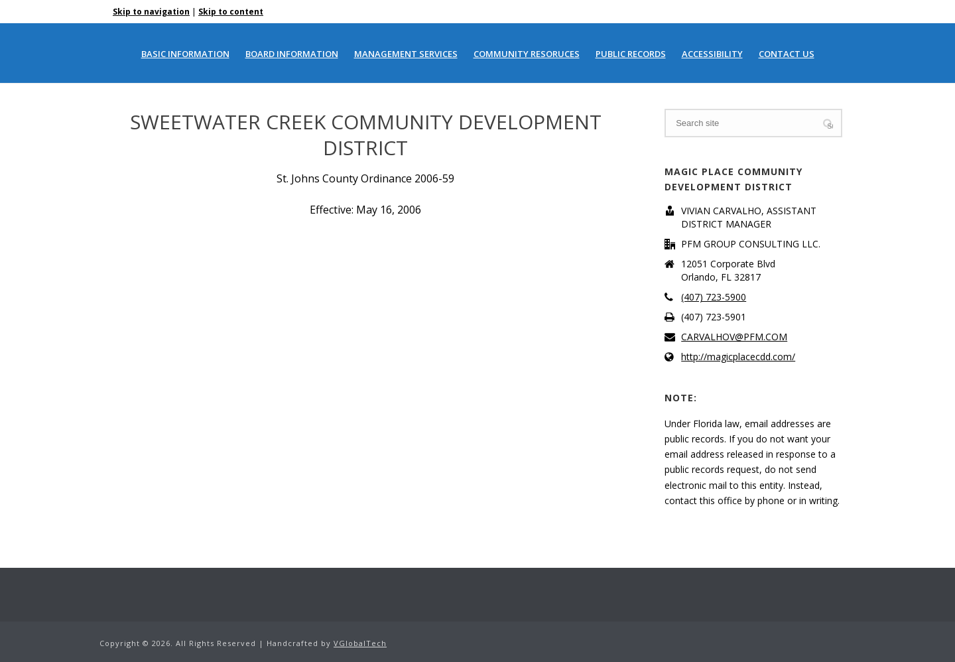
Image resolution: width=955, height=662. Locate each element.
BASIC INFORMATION (185, 54)
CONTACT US (786, 54)
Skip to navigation (151, 11)
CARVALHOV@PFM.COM (734, 337)
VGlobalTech (360, 643)
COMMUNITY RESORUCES (527, 54)
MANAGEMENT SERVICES (406, 54)
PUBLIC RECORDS (631, 54)
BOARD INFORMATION (291, 54)
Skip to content (230, 11)
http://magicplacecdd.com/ (738, 357)
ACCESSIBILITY (712, 54)
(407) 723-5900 (713, 297)
